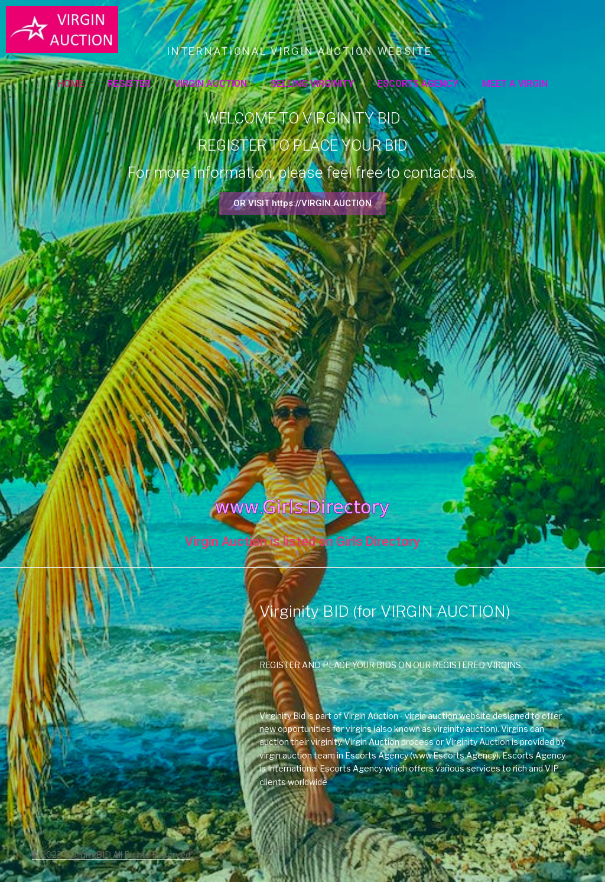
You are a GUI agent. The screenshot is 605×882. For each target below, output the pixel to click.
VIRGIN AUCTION (210, 83)
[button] (302, 203)
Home (70, 83)
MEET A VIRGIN (515, 83)
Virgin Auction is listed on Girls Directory (302, 541)
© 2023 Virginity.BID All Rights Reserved (111, 855)
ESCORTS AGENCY (418, 83)
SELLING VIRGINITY (312, 83)
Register (129, 83)
